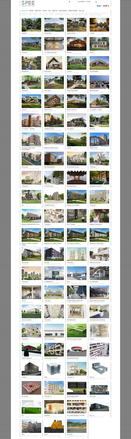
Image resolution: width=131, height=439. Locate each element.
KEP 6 (23, 434)
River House (47, 71)
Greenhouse (25, 71)
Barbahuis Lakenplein (96, 224)
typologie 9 (25, 339)
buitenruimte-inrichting (77, 13)
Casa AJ (92, 52)
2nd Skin (46, 262)
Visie (49, 11)
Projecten (25, 11)
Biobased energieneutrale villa (30, 224)
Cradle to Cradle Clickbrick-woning (30, 244)
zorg (40, 13)
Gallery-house (71, 33)
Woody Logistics (71, 109)
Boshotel (92, 129)
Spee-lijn (81, 11)
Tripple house (94, 148)
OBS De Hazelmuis (26, 320)
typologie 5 (70, 262)
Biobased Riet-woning (73, 205)
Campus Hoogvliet (27, 358)
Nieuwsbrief (82, 1)
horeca (24, 15)
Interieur (67, 15)
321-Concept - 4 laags (96, 109)
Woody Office (48, 109)
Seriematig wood (49, 129)
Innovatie (54, 11)
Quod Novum (25, 262)
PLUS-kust (70, 434)
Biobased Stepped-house (51, 148)
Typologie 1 (93, 167)
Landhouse (25, 90)
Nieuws (31, 11)
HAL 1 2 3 (92, 415)
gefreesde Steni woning (96, 243)
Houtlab (24, 109)
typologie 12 (47, 396)
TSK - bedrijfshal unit (50, 52)
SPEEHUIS (24, 33)
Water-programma (49, 13)
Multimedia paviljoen (73, 358)
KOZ (23, 415)
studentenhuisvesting (62, 13)
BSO (86, 13)
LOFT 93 (92, 339)
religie (91, 13)
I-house (69, 148)
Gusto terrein (71, 224)
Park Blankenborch (49, 167)
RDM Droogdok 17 (72, 186)
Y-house (92, 33)
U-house (69, 71)
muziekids (47, 415)
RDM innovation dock (95, 186)
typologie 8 (47, 320)
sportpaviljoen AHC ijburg (74, 339)
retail (35, 15)
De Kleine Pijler (48, 186)
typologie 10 (93, 358)
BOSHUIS (69, 52)
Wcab (45, 434)
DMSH (45, 377)
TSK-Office (25, 52)
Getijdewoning (94, 281)
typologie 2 (47, 224)
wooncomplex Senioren (51, 358)
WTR (68, 281)
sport (51, 15)
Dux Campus (70, 129)
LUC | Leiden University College (75, 415)
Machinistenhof (94, 90)
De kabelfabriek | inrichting (75, 301)
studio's (29, 15)
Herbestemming (72, 11)
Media (80, 15)
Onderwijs (25, 13)
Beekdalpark (47, 33)
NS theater (25, 396)
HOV (23, 205)
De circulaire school (73, 167)
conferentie (104, 13)
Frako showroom (49, 339)
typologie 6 (25, 281)
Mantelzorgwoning (72, 90)
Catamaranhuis (48, 281)
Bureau (45, 11)
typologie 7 (47, 301)
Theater (86, 15)
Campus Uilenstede (95, 262)
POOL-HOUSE (47, 90)
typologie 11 (70, 377)
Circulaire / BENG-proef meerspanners (28, 148)
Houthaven (25, 167)
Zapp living (93, 396)
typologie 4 (25, 186)
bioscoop (96, 13)
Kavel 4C (92, 377)
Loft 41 (24, 301)
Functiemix (75, 15)
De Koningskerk (71, 320)
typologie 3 (93, 205)
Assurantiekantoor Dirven (97, 320)
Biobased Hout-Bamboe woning (52, 243)
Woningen (99, 15)
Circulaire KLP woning (73, 243)
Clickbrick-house (49, 205)
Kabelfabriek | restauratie (97, 301)
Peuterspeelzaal (43, 15)
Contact (89, 1)
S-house (24, 377)
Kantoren (92, 15)
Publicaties (38, 11)
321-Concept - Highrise (28, 129)
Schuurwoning (94, 71)
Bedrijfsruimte (33, 13)
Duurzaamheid (63, 11)
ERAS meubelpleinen (72, 396)
